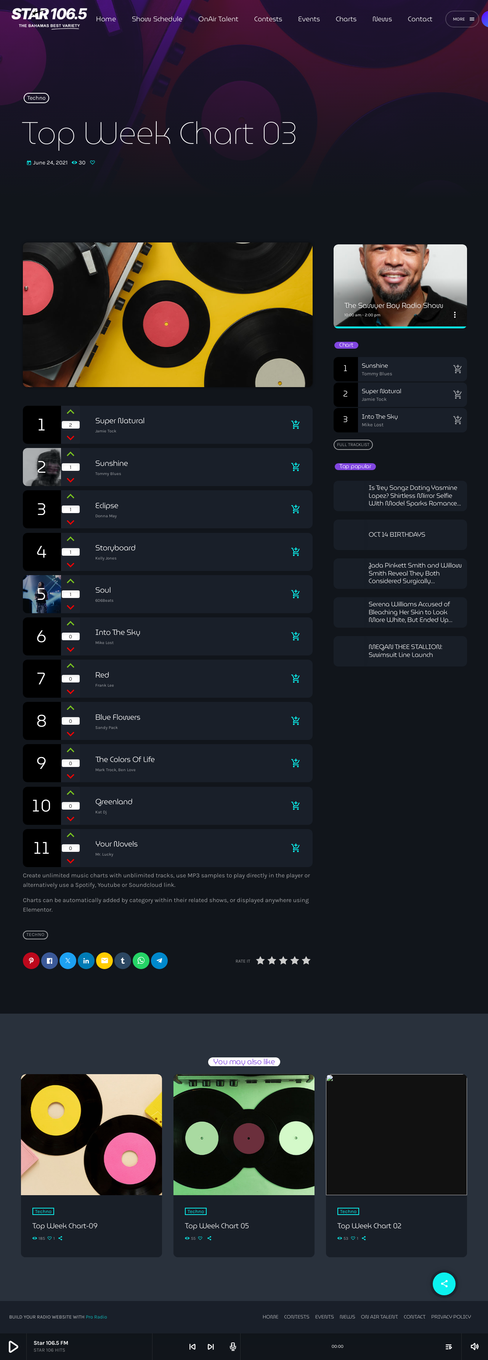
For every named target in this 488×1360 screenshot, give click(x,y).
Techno (36, 98)
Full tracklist (353, 444)
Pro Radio (96, 1317)
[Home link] (49, 19)
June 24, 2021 (46, 163)
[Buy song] (295, 425)
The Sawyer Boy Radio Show (396, 306)
